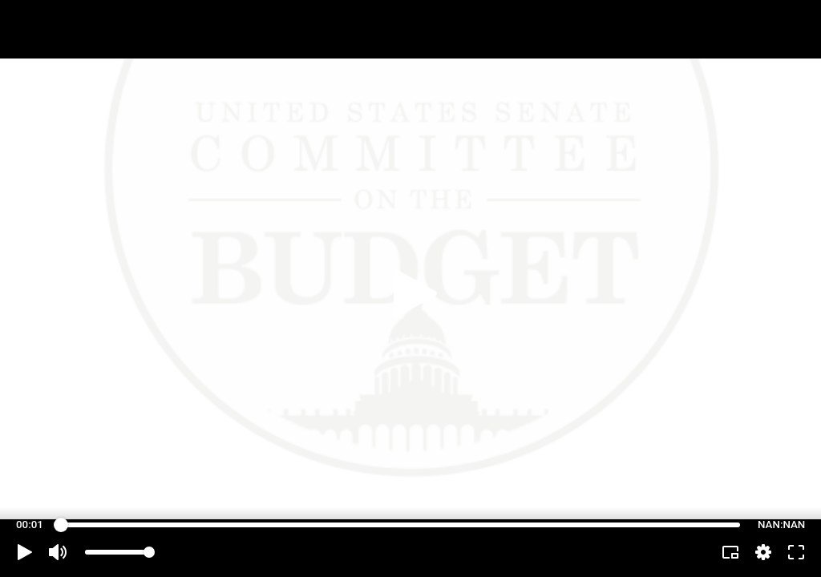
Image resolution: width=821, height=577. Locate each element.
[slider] (400, 525)
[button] (24, 552)
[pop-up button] (763, 552)
